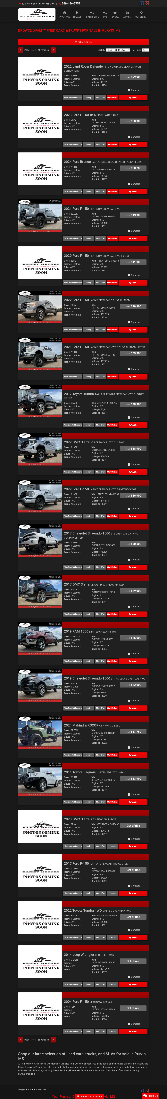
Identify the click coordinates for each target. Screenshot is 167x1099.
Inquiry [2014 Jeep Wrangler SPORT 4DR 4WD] (90, 968)
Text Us (139, 97)
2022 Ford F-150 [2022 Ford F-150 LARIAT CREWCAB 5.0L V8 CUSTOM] (97, 296)
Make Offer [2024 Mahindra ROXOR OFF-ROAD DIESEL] (107, 743)
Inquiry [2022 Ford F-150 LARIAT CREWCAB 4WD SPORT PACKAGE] (90, 508)
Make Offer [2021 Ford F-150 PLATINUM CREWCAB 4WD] (107, 235)
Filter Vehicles (83, 42)
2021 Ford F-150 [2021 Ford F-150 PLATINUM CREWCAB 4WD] (92, 206)
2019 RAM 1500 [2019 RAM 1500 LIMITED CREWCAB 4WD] (90, 621)
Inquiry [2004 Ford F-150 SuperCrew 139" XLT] (90, 1014)
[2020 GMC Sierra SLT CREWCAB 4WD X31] (40, 812)
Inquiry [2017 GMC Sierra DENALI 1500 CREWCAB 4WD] (90, 604)
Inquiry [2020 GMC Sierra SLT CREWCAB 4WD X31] (90, 832)
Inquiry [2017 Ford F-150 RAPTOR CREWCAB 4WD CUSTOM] (90, 878)
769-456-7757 (70, 3)
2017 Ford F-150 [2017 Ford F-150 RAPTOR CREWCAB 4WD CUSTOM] (96, 849)
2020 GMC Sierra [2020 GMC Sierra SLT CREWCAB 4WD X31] (91, 806)
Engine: (95, 79)
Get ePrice (133, 812)
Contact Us (33, 1072)
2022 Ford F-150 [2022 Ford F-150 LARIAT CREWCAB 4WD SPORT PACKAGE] (100, 481)
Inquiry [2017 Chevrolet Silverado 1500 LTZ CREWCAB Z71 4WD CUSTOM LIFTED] (90, 558)
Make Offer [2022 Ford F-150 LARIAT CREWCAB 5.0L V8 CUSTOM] (107, 325)
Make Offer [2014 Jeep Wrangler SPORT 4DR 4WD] (107, 968)
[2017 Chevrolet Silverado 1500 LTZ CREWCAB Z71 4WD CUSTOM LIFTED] (40, 531)
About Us (26, 1072)
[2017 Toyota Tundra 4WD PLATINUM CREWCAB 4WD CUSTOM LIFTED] (40, 394)
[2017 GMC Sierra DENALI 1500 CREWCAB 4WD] (40, 581)
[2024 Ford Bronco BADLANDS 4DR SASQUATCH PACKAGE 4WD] (40, 167)
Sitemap (87, 1083)
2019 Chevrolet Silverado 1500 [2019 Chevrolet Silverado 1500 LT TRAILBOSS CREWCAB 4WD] (104, 667)
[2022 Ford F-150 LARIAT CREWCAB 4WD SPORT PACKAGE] (40, 488)
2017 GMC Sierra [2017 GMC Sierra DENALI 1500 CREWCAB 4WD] (94, 575)
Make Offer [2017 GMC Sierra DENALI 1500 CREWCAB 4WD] (107, 604)
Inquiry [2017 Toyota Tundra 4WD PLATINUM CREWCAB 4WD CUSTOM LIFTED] (90, 418)
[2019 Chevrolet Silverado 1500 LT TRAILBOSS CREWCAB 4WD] (40, 674)
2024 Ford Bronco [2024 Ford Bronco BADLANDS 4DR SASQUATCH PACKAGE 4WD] (103, 160)
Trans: (67, 85)
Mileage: (95, 82)
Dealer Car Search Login (65, 1083)
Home (20, 1072)
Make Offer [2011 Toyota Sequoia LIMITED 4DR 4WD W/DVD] (107, 789)
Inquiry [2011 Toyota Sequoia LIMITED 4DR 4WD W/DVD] (90, 789)
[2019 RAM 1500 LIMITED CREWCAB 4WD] (40, 628)
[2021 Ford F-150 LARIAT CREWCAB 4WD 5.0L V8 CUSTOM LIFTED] (40, 348)
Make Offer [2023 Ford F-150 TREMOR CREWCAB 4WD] (107, 143)
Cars (133, 1045)
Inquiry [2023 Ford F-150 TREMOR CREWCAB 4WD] (90, 143)
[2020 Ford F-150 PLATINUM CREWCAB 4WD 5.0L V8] (40, 259)
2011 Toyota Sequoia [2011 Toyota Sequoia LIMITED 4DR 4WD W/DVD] (95, 759)
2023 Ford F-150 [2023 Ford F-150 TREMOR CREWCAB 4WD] (91, 114)
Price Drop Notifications (73, 97)
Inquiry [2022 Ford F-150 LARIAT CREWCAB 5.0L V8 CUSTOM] (90, 325)
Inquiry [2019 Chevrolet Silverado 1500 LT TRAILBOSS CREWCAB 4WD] (90, 696)
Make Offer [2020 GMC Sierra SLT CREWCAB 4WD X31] (107, 832)
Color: (67, 75)
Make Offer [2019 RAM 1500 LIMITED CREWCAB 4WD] (107, 650)
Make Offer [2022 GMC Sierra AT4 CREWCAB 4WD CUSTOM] (107, 465)
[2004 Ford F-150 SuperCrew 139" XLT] (40, 991)
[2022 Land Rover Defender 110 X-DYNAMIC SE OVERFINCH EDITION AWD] (40, 73)
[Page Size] (145, 50)
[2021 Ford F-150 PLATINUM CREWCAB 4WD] (40, 213)
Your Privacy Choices (100, 1083)
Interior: (68, 79)
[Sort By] (118, 50)
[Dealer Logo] (36, 14)
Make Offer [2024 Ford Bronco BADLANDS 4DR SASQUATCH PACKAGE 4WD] (107, 189)
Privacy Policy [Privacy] (42, 1072)
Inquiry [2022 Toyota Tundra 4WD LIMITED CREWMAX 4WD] (90, 922)
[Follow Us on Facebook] (142, 3)
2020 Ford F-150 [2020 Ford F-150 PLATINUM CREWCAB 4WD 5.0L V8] (96, 252)
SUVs (21, 1049)
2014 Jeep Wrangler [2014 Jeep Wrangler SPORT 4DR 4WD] (89, 938)
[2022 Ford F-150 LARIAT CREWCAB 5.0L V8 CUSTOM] (40, 302)
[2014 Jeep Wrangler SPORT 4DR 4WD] (40, 945)
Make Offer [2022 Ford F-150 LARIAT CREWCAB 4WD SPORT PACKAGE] (107, 508)
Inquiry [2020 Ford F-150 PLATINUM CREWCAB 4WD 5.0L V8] (90, 279)
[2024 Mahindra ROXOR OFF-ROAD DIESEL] (40, 720)
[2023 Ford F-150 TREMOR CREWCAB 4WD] (40, 120)
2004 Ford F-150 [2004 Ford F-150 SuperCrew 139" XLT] (88, 985)
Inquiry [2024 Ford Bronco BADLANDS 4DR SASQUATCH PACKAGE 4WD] (90, 189)
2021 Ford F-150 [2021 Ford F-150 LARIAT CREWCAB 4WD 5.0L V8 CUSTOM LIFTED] (104, 342)
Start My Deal (123, 97)
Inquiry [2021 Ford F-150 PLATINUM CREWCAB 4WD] (90, 235)
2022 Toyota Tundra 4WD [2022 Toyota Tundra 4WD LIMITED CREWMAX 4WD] (97, 895)
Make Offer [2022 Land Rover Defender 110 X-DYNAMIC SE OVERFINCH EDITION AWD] (107, 97)
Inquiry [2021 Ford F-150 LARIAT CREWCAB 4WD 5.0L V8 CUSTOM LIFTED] (90, 371)
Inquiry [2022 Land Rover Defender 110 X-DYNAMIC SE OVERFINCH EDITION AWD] (90, 97)
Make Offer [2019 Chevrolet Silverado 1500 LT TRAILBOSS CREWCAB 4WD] (107, 696)
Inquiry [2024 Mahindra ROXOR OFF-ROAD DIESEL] (90, 743)
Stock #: (95, 85)
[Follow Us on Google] (147, 3)
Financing (123, 832)
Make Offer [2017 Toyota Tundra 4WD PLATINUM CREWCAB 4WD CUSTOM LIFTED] (107, 418)
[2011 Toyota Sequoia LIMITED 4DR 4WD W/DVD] (40, 766)
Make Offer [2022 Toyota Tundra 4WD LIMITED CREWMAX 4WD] (107, 922)
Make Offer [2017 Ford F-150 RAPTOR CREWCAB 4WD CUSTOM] (107, 878)
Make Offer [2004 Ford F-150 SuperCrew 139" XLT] (107, 1014)
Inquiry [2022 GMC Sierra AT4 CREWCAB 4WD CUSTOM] (90, 465)
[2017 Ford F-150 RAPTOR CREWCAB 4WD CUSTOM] (40, 856)
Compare (135, 90)
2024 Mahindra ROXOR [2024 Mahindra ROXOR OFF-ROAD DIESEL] (92, 713)
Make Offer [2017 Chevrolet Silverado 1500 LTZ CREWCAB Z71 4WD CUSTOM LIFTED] (107, 558)
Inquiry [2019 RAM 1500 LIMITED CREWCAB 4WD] (90, 650)
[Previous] (20, 50)
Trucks (140, 1045)
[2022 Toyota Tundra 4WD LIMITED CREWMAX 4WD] (40, 902)
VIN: (93, 75)
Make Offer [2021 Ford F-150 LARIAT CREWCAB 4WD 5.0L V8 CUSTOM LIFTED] (107, 371)
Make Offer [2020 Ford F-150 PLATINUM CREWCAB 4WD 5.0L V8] (107, 279)
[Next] (53, 50)
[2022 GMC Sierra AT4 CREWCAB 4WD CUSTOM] (40, 442)
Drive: (67, 82)
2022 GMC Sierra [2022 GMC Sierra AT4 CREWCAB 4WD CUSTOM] (94, 435)
